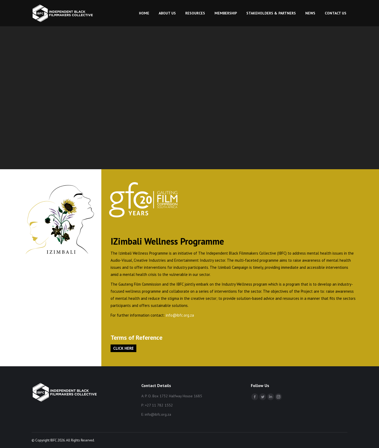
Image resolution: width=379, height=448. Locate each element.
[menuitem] (144, 24)
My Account (260, 6)
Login (234, 5)
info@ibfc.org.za (180, 315)
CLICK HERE (123, 348)
